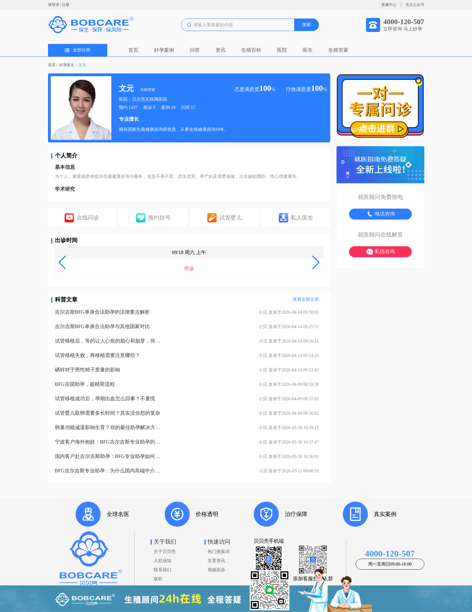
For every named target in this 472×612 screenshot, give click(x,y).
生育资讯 (216, 560)
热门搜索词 (219, 551)
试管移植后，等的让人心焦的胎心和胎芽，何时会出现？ (108, 340)
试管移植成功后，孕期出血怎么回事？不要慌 (105, 398)
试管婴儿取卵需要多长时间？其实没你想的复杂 (107, 413)
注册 (65, 5)
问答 (195, 50)
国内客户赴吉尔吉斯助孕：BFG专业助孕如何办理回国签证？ (108, 456)
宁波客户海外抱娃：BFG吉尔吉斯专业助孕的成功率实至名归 (108, 441)
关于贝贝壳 (165, 551)
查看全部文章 (306, 299)
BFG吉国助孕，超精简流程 (85, 384)
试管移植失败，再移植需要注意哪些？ (97, 355)
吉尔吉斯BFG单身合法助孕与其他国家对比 (102, 326)
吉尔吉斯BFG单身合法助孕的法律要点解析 (102, 312)
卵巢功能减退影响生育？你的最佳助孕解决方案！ (108, 427)
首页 (133, 50)
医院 (282, 50)
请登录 (53, 5)
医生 (308, 50)
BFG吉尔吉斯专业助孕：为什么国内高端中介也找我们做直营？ (108, 470)
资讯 (220, 50)
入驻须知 (162, 560)
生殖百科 (251, 50)
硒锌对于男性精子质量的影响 (87, 369)
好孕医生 (66, 65)
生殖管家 (338, 50)
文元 (82, 65)
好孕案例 (164, 50)
